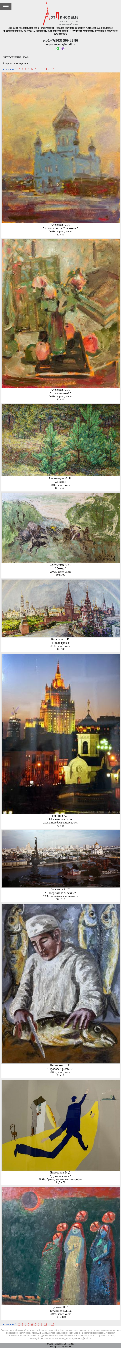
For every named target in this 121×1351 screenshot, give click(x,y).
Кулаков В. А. (61, 1307)
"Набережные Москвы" (60, 893)
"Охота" (60, 568)
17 (52, 69)
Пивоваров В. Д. (60, 1172)
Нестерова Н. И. (60, 1065)
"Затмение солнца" (60, 1310)
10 (45, 69)
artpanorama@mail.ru (81, 1338)
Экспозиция (12, 57)
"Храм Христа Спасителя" (60, 228)
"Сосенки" (60, 481)
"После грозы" (60, 643)
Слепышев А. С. (60, 565)
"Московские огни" (60, 819)
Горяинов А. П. (61, 815)
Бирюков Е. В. (60, 639)
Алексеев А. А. (60, 224)
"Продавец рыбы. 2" (60, 1069)
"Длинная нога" (60, 1176)
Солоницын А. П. (60, 478)
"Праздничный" (60, 393)
